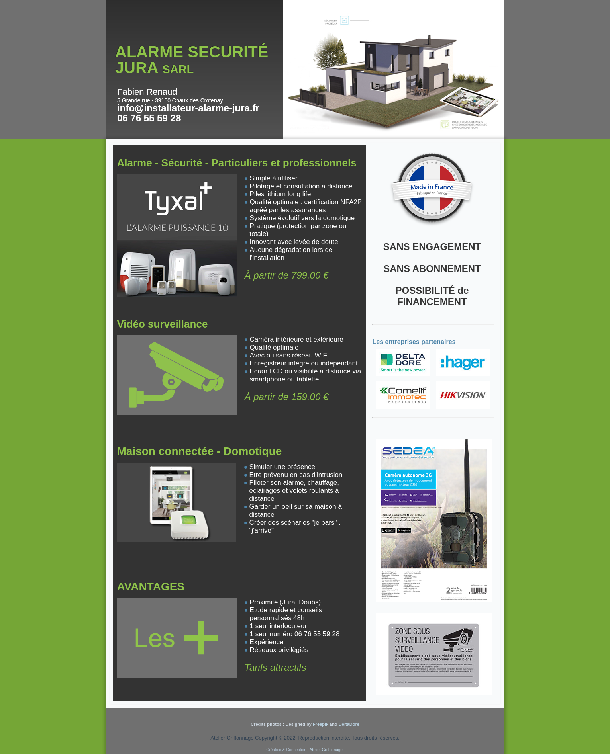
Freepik (320, 724)
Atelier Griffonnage (326, 750)
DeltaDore (349, 724)
